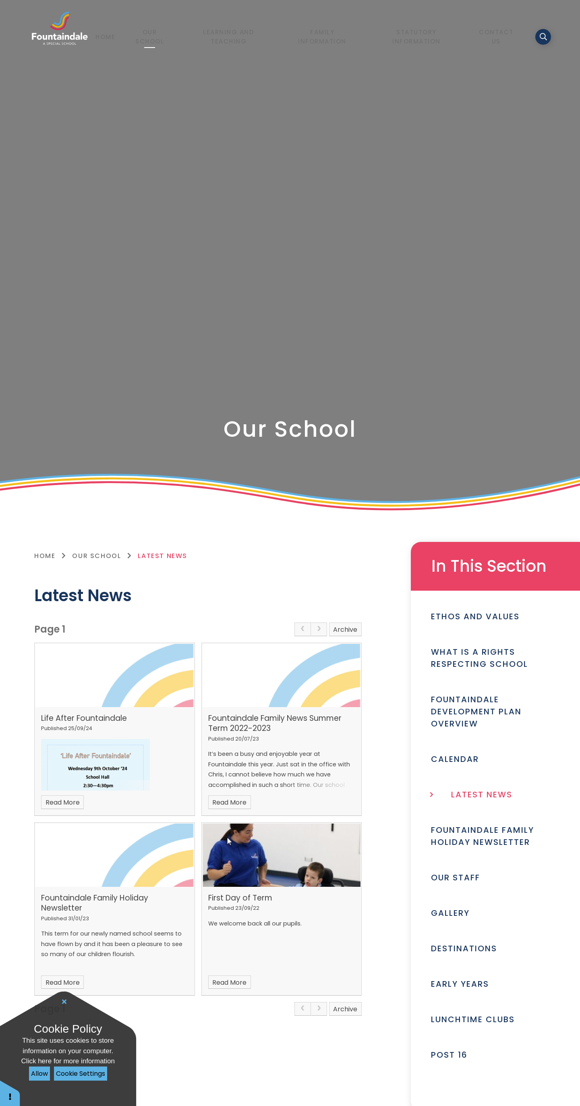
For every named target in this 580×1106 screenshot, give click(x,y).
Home (44, 555)
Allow (39, 1073)
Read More (63, 802)
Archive (345, 629)
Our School (96, 555)
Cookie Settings (80, 1073)
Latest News (162, 555)
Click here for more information (68, 1061)
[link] (302, 629)
